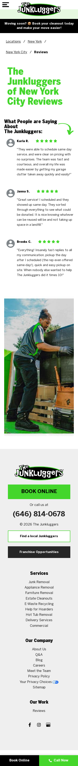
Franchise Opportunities (39, 552)
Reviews (39, 711)
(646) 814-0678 (39, 514)
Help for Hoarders (39, 609)
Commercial (39, 625)
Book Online (39, 491)
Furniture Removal (39, 593)
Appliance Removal (39, 587)
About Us (39, 649)
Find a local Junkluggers (39, 536)
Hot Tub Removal (39, 614)
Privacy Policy (39, 676)
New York (35, 41)
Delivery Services (39, 620)
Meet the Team (39, 671)
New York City (16, 52)
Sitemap (39, 687)
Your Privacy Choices (39, 682)
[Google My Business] (48, 725)
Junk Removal (39, 582)
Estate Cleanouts (39, 598)
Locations (13, 41)
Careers (39, 665)
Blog (39, 660)
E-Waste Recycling (39, 604)
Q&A (39, 654)
